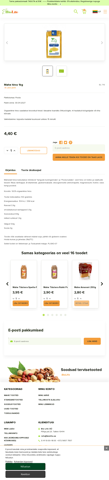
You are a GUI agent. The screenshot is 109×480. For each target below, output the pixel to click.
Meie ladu (76, 449)
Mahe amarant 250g (90, 292)
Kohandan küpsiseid (23, 476)
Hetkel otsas (97, 303)
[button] (43, 369)
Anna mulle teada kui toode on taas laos (78, 157)
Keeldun (83, 473)
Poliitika (8, 476)
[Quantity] (16, 304)
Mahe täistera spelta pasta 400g (30, 292)
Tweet (65, 142)
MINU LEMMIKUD (46, 458)
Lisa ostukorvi (29, 303)
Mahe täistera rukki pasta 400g (63, 292)
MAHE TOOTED (11, 449)
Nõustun (84, 466)
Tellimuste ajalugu (48, 454)
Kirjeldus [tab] (10, 170)
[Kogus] (11, 150)
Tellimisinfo (78, 454)
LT (96, 11)
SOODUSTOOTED (12, 458)
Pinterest (71, 142)
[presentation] (7, 308)
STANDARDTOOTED (13, 454)
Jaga (60, 142)
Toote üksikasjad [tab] (31, 170)
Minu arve (43, 449)
